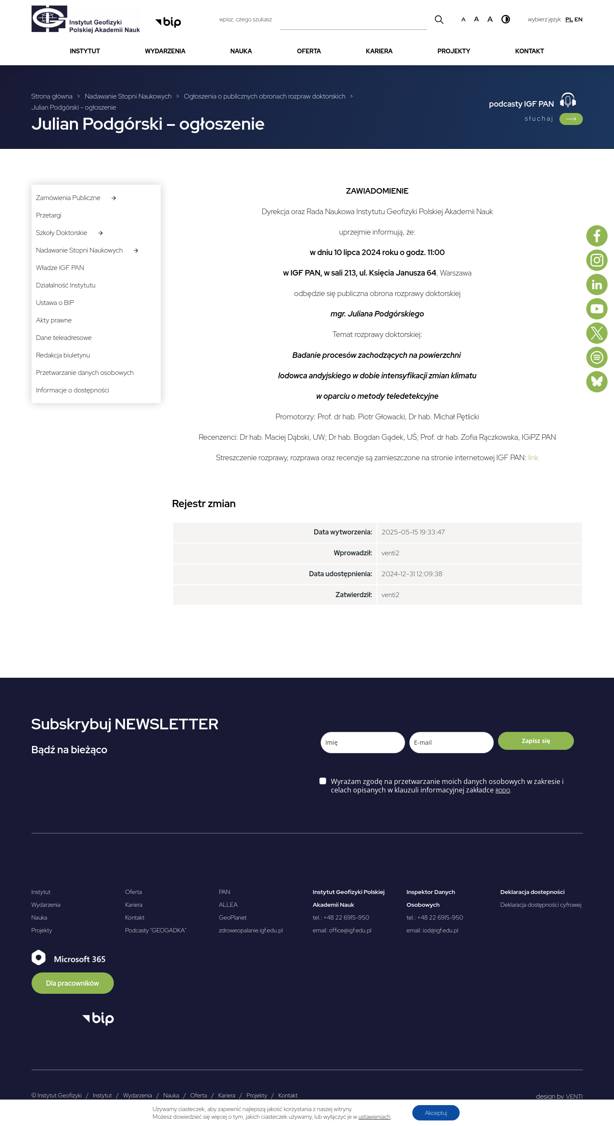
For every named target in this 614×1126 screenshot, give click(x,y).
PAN (224, 892)
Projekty (42, 930)
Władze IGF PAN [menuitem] (60, 267)
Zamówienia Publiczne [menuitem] (68, 197)
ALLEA (228, 904)
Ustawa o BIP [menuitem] (55, 302)
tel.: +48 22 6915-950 (341, 917)
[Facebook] (597, 236)
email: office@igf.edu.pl (342, 930)
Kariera (133, 904)
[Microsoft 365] (73, 972)
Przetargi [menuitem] (49, 215)
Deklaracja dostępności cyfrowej (541, 904)
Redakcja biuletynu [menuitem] (63, 355)
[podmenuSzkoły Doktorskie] (100, 232)
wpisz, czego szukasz (245, 19)
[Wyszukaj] (439, 19)
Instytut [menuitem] (85, 51)
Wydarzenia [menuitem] (165, 51)
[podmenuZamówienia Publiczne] (113, 197)
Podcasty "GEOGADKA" (155, 930)
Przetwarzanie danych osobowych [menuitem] (85, 372)
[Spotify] (597, 357)
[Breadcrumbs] (213, 102)
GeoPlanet (233, 917)
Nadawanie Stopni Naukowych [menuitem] (79, 250)
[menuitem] (85, 51)
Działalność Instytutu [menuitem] (66, 285)
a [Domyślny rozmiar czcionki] (463, 19)
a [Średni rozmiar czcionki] (476, 19)
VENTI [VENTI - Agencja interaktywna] (574, 1096)
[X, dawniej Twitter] (597, 333)
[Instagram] (597, 260)
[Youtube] (597, 308)
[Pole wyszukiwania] (353, 19)
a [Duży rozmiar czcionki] (490, 19)
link (533, 457)
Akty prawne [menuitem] (54, 320)
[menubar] (307, 51)
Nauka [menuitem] (241, 51)
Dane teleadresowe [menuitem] (64, 337)
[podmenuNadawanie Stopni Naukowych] (135, 250)
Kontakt (135, 917)
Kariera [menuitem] (379, 51)
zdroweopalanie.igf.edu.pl (251, 930)
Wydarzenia (46, 904)
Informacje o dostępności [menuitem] (73, 390)
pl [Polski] (569, 19)
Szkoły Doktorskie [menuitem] (61, 232)
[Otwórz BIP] (98, 1019)
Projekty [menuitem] (453, 51)
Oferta (133, 892)
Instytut (41, 892)
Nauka (39, 917)
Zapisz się (536, 741)
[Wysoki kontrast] (505, 19)
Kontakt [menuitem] (529, 51)
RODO (502, 790)
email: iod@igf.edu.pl (433, 930)
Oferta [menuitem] (309, 51)
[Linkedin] (597, 284)
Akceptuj (436, 1113)
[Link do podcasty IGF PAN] (571, 119)
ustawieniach (375, 1116)
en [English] (578, 19)
